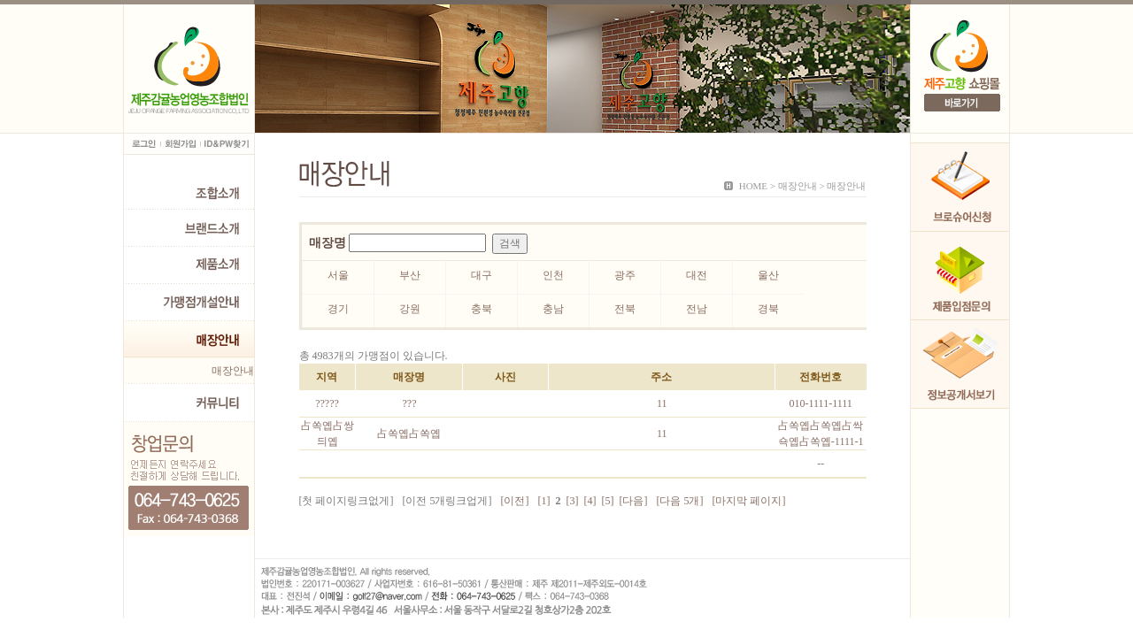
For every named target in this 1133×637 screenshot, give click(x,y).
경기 (338, 309)
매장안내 (233, 371)
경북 (768, 309)
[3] (572, 501)
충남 (553, 309)
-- (820, 463)
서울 (338, 275)
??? (409, 403)
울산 (768, 275)
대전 (696, 275)
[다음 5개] (680, 501)
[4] (590, 501)
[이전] (515, 501)
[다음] (634, 501)
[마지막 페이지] (749, 501)
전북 (625, 309)
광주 (625, 275)
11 (662, 403)
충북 (481, 309)
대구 (481, 275)
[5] (608, 501)
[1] (544, 501)
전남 (696, 309)
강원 (409, 309)
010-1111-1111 (821, 403)
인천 (553, 275)
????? (327, 403)
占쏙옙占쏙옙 (409, 433)
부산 (409, 275)
